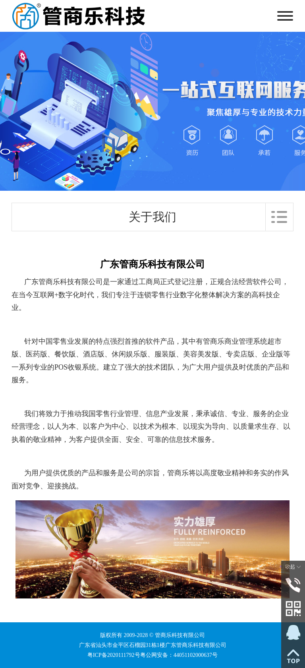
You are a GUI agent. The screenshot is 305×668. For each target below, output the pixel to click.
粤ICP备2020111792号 (113, 655)
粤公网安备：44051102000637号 (179, 655)
